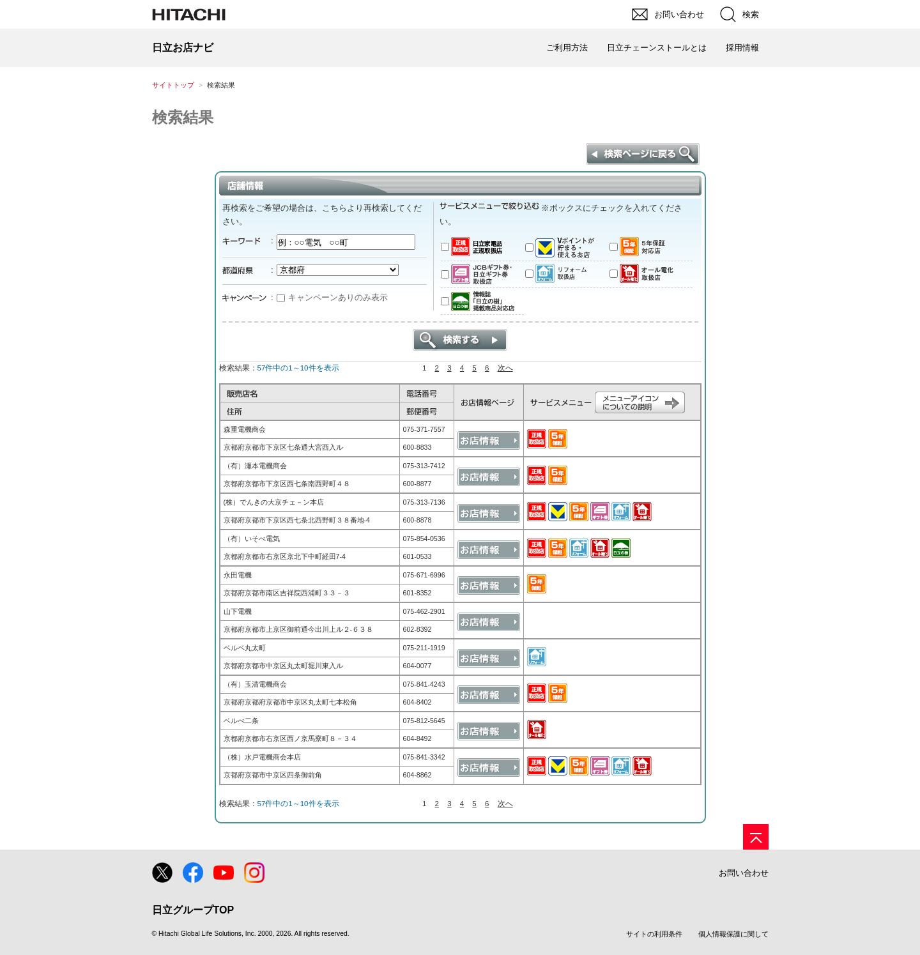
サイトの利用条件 (654, 934)
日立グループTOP (193, 910)
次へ (505, 368)
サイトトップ (173, 85)
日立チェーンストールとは (657, 47)
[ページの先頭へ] (756, 837)
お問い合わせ (744, 873)
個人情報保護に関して (733, 934)
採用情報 (742, 47)
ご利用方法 (567, 47)
